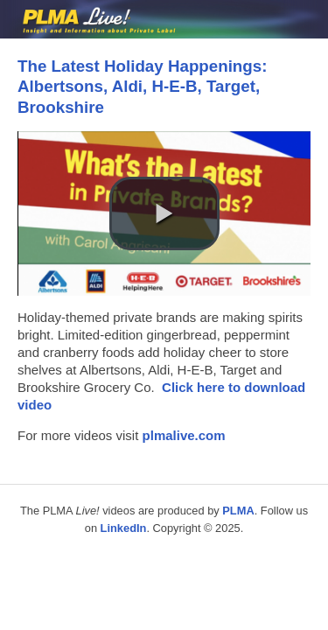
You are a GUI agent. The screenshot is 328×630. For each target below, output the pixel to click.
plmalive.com (184, 435)
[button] (164, 213)
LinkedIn (124, 528)
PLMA (238, 510)
